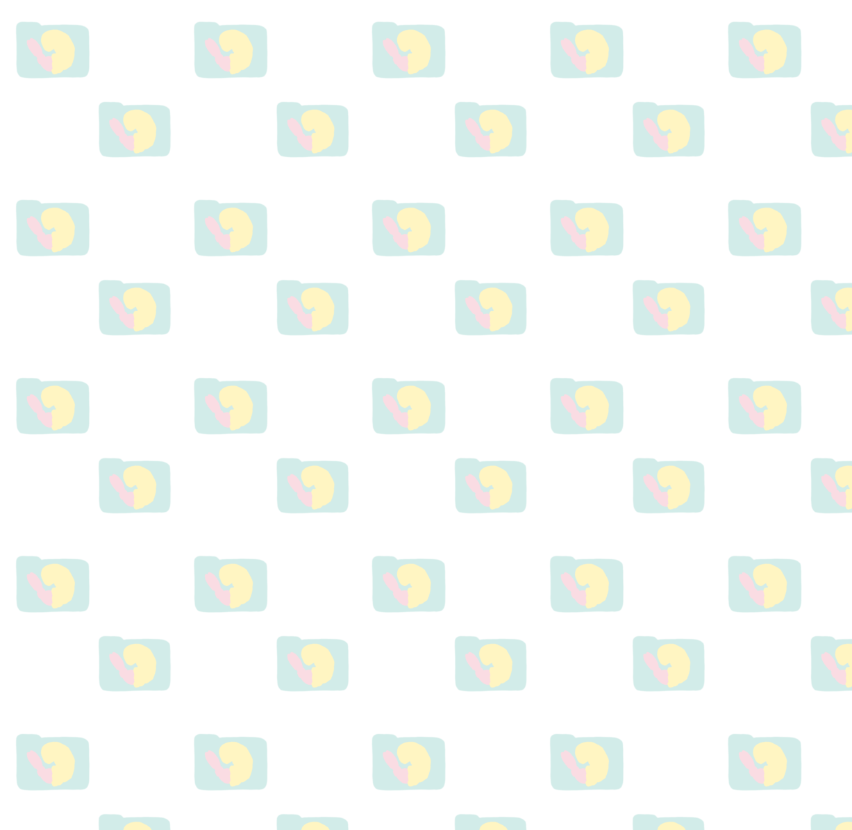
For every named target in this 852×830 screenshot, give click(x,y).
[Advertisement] (707, 408)
